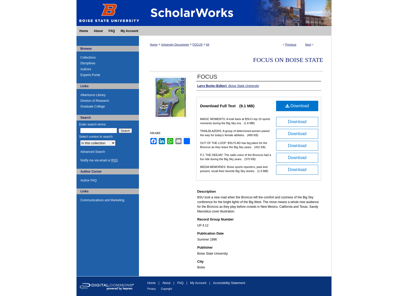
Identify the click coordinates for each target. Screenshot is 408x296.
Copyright (166, 288)
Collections (88, 57)
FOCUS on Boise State (288, 59)
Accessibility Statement (229, 283)
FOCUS (198, 44)
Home (153, 44)
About (166, 283)
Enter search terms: (92, 124)
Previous (290, 44)
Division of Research (94, 101)
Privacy (151, 288)
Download (297, 106)
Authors (85, 69)
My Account (198, 283)
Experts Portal (90, 75)
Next (308, 44)
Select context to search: (96, 136)
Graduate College (92, 106)
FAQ (180, 283)
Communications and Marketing (102, 200)
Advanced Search (92, 152)
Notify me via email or (99, 160)
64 (207, 44)
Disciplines (87, 63)
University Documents (175, 44)
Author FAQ (88, 180)
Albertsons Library (93, 95)
